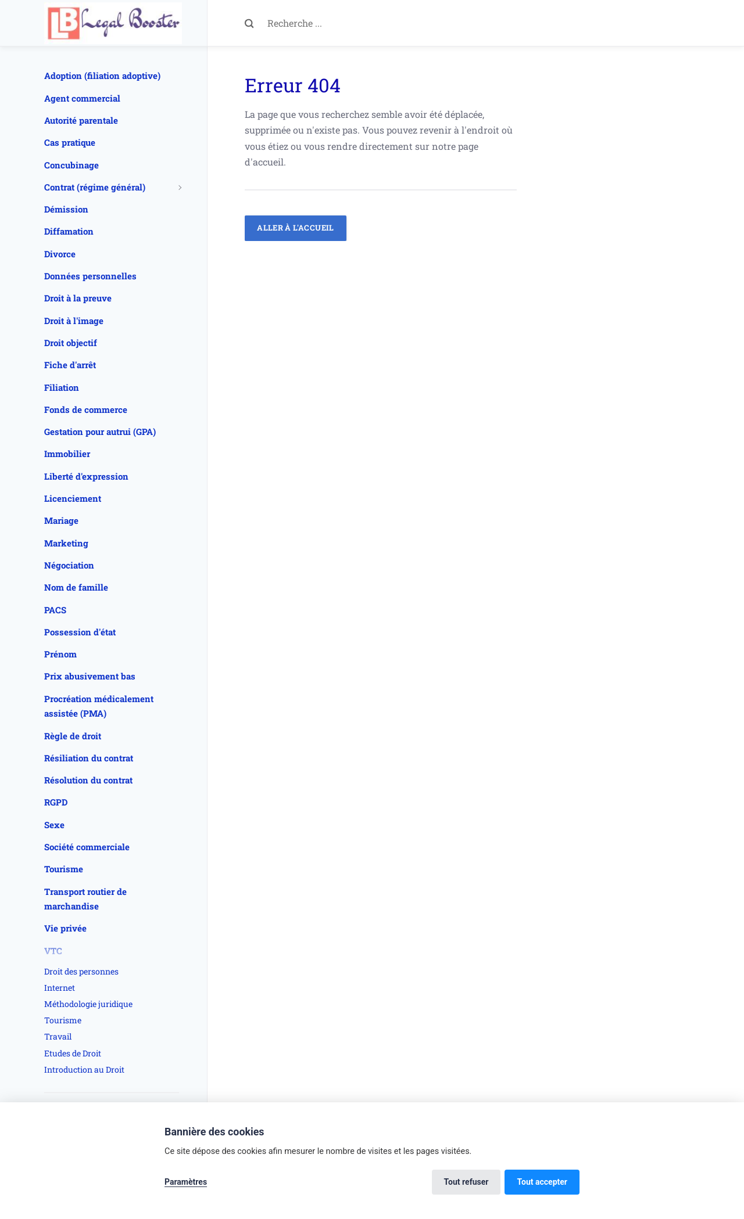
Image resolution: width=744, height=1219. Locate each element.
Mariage (61, 520)
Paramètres (185, 1181)
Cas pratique (69, 142)
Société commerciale (87, 847)
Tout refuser (466, 1181)
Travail (57, 1036)
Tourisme (63, 869)
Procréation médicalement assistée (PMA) (98, 706)
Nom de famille (76, 587)
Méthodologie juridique (88, 1003)
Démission (66, 209)
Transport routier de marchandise (85, 899)
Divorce (60, 254)
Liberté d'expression (86, 476)
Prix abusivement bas (89, 676)
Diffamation (69, 231)
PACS (55, 610)
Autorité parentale (81, 120)
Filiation (61, 387)
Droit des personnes (81, 971)
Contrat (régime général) (94, 187)
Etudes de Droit (72, 1053)
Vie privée (65, 928)
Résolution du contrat (88, 780)
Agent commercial (82, 98)
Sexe (54, 824)
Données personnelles (90, 276)
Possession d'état (80, 632)
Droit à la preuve (78, 298)
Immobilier (67, 453)
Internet (59, 987)
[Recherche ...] (392, 23)
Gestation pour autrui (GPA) (100, 431)
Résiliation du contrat (88, 758)
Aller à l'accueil (295, 227)
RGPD (55, 802)
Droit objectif (70, 342)
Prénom (60, 654)
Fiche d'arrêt (70, 365)
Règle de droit (72, 736)
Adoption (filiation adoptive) (102, 75)
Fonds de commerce (85, 409)
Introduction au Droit (84, 1069)
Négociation (69, 565)
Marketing (66, 543)
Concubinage (71, 165)
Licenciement (72, 498)
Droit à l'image (73, 320)
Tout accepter (542, 1181)
